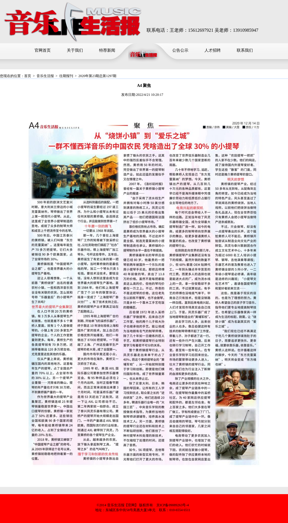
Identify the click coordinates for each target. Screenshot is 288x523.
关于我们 (75, 50)
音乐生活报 (45, 76)
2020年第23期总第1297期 (97, 76)
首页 (27, 76)
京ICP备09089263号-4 (172, 505)
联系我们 (245, 50)
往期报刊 (66, 76)
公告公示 (180, 50)
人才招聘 (212, 50)
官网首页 (43, 50)
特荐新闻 (107, 50)
